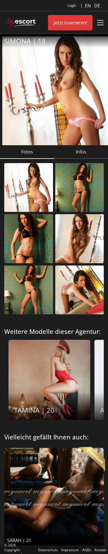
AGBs (86, 549)
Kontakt (100, 549)
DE (97, 6)
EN (88, 6)
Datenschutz (48, 549)
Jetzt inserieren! (70, 23)
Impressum (70, 549)
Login (72, 6)
